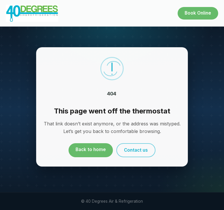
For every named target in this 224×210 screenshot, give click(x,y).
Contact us (136, 150)
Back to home (91, 149)
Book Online (198, 13)
